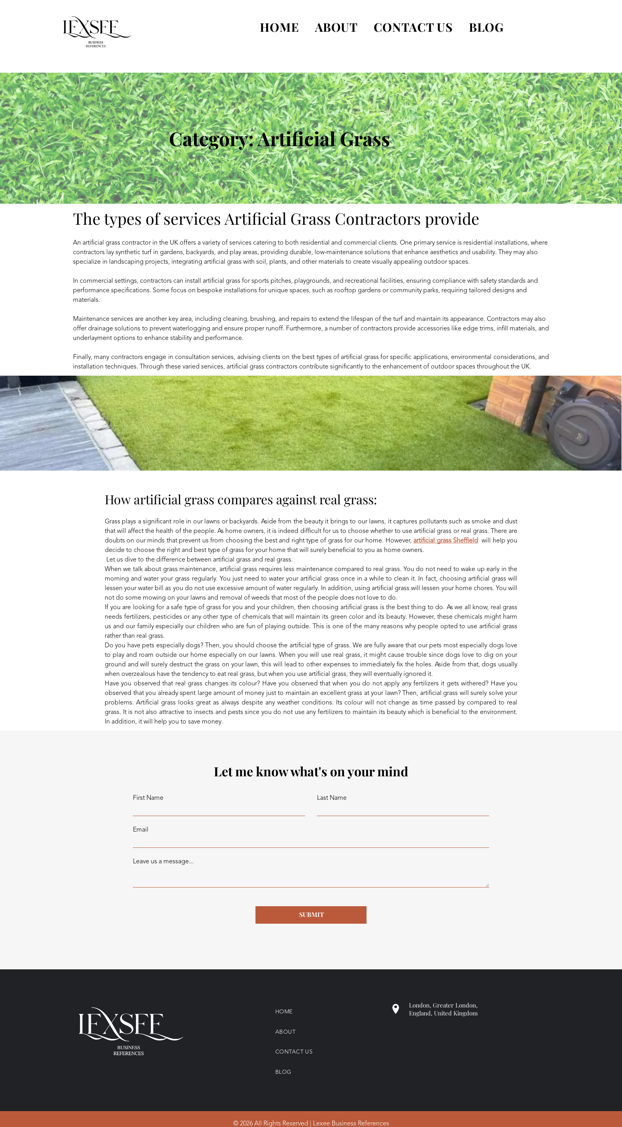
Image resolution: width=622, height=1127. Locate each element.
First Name (148, 798)
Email (140, 830)
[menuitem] (271, 27)
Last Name (332, 798)
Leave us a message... (163, 862)
